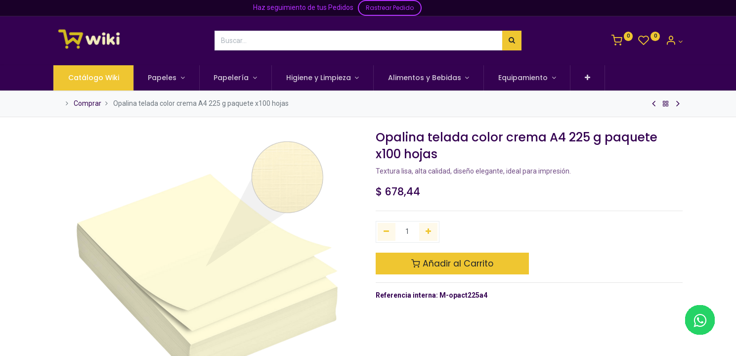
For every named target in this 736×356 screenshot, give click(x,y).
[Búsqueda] (511, 40)
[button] (588, 78)
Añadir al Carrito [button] (452, 263)
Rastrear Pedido (390, 7)
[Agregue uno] (428, 232)
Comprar (87, 103)
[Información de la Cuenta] (674, 41)
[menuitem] (94, 78)
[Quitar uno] (387, 232)
